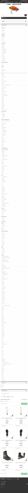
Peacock (3, 317)
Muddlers (3, 191)
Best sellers (2, 487)
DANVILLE (3, 277)
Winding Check (4, 50)
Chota (2, 71)
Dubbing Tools (3, 292)
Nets (2, 228)
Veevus (3, 281)
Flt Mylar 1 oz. (3, 361)
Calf (2, 345)
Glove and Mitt (4, 91)
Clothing (2, 66)
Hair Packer (3, 297)
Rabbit (2, 346)
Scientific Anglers (4, 147)
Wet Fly (3, 195)
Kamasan (3, 330)
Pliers (3, 39)
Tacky (3, 212)
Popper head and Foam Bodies (6, 268)
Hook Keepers (4, 51)
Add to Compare (4, 470)
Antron (2, 264)
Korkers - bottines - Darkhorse (7, 462)
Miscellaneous (4, 365)
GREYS (3, 245)
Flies (2, 175)
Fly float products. (4, 199)
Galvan (3, 233)
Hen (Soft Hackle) (4, 322)
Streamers (3, 179)
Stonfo (2, 377)
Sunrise (3, 370)
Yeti (2, 118)
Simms (3, 75)
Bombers (3, 196)
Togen (2, 329)
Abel (2, 232)
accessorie (3, 220)
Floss (3, 338)
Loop (2, 160)
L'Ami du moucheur (4, 87)
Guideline (3, 74)
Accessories (3, 35)
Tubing (2, 269)
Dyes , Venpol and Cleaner (5, 362)
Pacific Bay (3, 47)
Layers (3, 99)
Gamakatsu (3, 333)
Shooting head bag (4, 131)
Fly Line (3, 132)
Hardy (3, 236)
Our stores (3, 394)
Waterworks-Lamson (4, 94)
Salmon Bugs (3, 204)
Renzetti (3, 373)
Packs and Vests (3, 111)
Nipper (3, 38)
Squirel (3, 350)
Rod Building (3, 43)
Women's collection (4, 110)
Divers (2, 301)
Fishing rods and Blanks (4, 148)
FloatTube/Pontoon (3, 216)
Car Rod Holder (4, 42)
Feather (3, 309)
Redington (3, 152)
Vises (3, 366)
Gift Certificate (3, 221)
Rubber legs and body (5, 260)
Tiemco (3, 326)
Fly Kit (3, 378)
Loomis (3, 79)
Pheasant (3, 318)
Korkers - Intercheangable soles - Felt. (7, 419)
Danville (3, 341)
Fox (2, 349)
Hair (2, 342)
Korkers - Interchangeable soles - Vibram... (21, 441)
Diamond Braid (3, 265)
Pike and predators (4, 127)
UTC (2, 280)
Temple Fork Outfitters (4, 155)
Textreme (3, 284)
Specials (2, 485)
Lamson (3, 241)
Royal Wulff (3, 135)
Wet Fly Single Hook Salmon (5, 203)
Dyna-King (3, 369)
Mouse (2, 192)
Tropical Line (3, 140)
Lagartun (3, 358)
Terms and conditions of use (5, 393)
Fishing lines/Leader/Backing (5, 119)
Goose (2, 313)
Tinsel (3, 354)
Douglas (3, 171)
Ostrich (3, 314)
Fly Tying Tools (4, 288)
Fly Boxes (2, 208)
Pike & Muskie (3, 180)
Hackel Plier (3, 293)
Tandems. (3, 188)
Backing (3, 128)
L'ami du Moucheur (4, 176)
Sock (2, 67)
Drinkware (3, 30)
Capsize (3, 83)
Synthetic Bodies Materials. (5, 261)
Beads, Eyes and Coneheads (5, 257)
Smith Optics (3, 225)
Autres (3, 207)
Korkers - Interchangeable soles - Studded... (21, 419)
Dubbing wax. (3, 272)
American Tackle (4, 58)
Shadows (3, 200)
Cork (2, 54)
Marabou (3, 321)
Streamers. (3, 187)
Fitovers (3, 224)
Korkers (2, 387)
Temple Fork (3, 59)
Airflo (2, 139)
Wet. (2, 184)
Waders (3, 102)
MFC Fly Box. (4, 211)
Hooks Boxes (3, 334)
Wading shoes (4, 70)
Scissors (3, 289)
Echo (2, 164)
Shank (2, 337)
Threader (3, 296)
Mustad (3, 325)
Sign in (26, 2)
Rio (2, 136)
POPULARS (3, 34)
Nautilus (3, 244)
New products (2, 486)
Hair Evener (3, 300)
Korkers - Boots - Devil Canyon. (21, 462)
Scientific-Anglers (4, 123)
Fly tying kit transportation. (5, 273)
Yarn (2, 285)
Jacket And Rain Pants (5, 95)
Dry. (2, 183)
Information (4, 390)
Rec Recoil (3, 46)
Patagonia (3, 82)
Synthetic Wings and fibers (5, 256)
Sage (2, 240)
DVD (2, 63)
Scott (2, 172)
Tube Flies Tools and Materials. (6, 305)
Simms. (3, 86)
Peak (2, 374)
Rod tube (3, 156)
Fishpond (3, 114)
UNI (2, 276)
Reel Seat (3, 55)
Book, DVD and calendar (4, 62)
